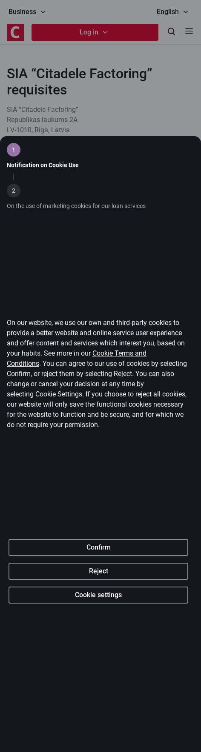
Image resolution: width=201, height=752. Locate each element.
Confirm (98, 568)
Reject (98, 592)
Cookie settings (98, 616)
